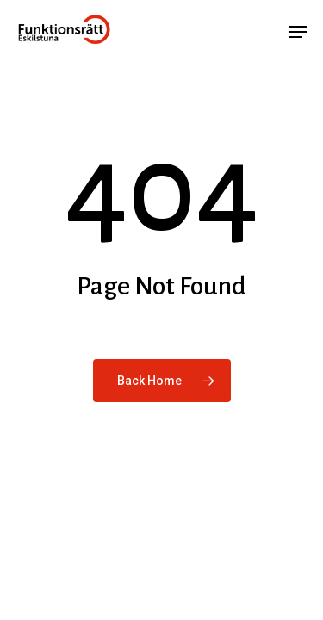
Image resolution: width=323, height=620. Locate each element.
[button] (298, 31)
